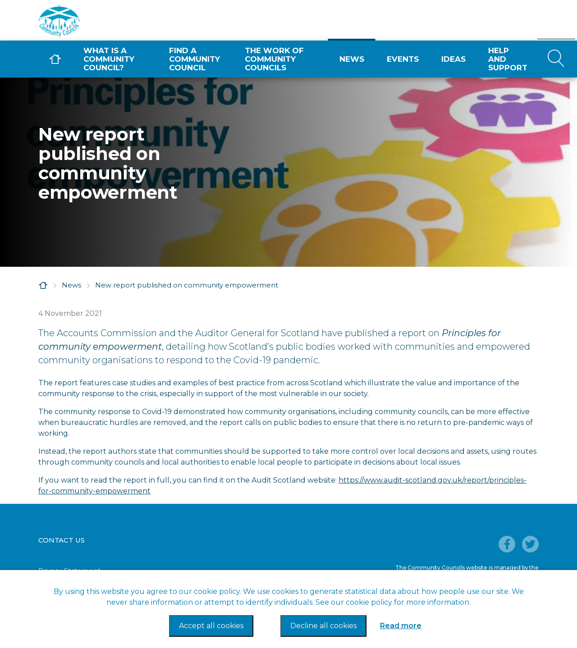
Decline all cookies (323, 625)
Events (403, 59)
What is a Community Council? (108, 59)
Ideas (453, 59)
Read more (400, 625)
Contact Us (61, 540)
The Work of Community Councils (274, 59)
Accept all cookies (211, 625)
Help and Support (507, 59)
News (351, 59)
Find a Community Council (194, 59)
